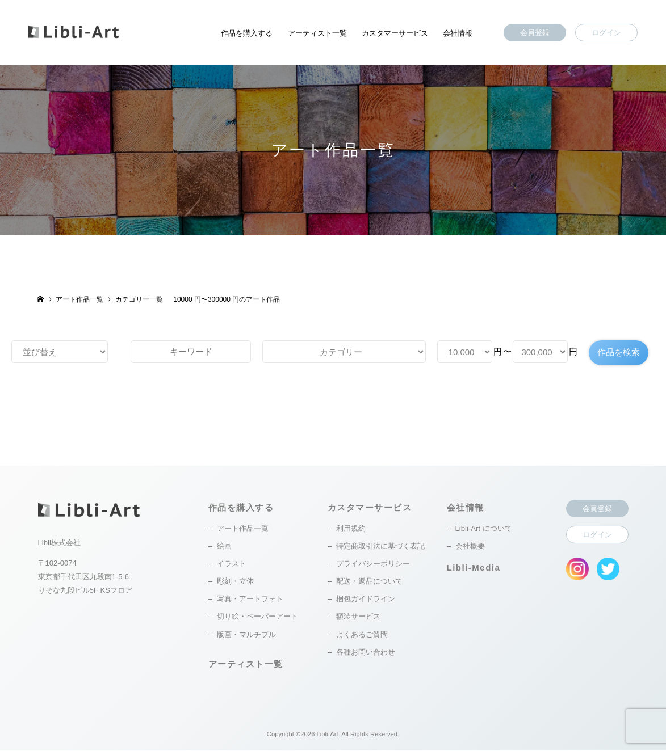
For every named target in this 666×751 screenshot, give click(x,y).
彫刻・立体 (235, 581)
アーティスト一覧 (317, 33)
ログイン (606, 32)
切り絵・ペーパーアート (257, 617)
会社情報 (457, 33)
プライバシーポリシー (373, 564)
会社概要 (470, 546)
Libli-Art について (483, 529)
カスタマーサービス (395, 33)
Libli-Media (474, 567)
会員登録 (535, 32)
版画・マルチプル (246, 634)
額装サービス (358, 617)
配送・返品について (369, 581)
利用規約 (351, 529)
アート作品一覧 (243, 529)
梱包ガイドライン (365, 599)
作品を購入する (247, 33)
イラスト (231, 564)
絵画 (224, 546)
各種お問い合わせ (365, 652)
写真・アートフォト (250, 599)
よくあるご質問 (362, 634)
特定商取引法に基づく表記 (380, 546)
